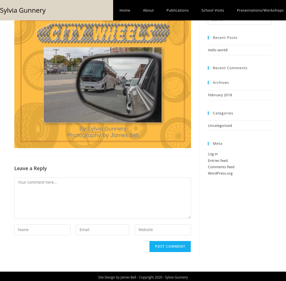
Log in (213, 153)
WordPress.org (220, 173)
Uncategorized (220, 125)
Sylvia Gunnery (23, 10)
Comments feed (221, 166)
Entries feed (218, 160)
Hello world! (218, 49)
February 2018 (220, 94)
